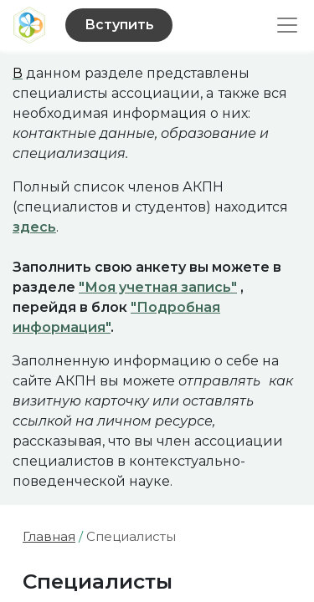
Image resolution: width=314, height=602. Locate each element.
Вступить (119, 25)
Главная (49, 536)
